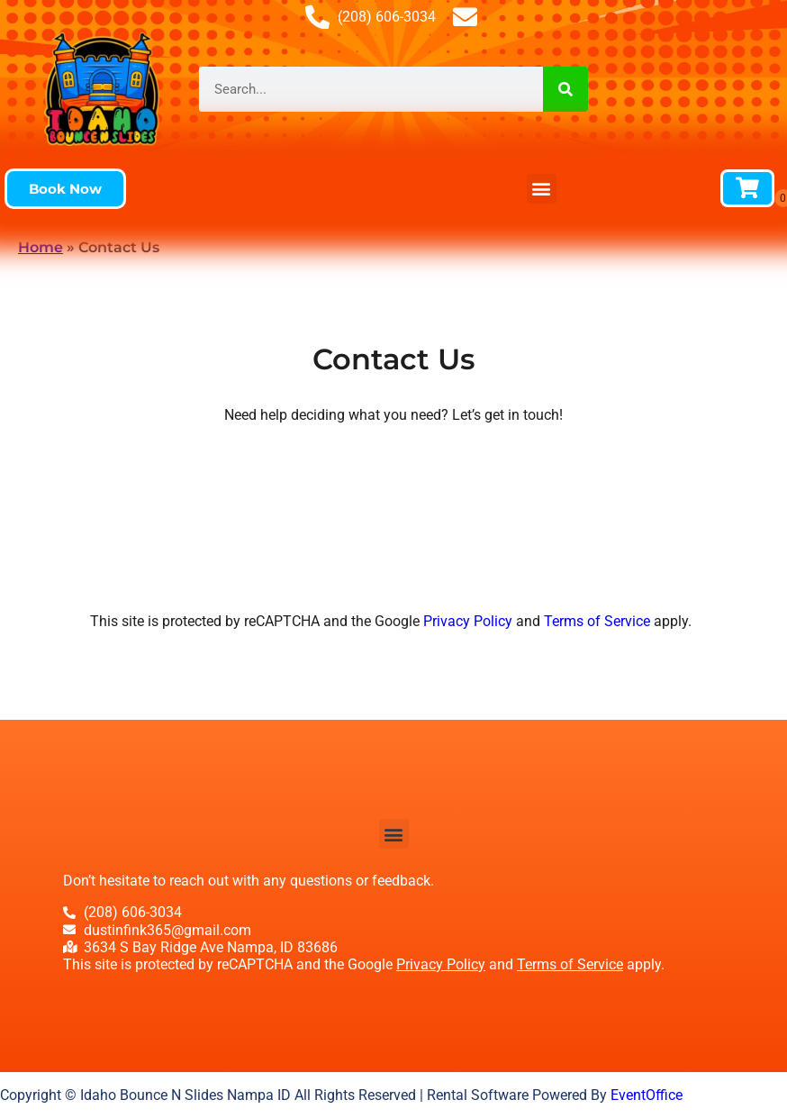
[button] (65, 188)
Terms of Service (597, 621)
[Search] (565, 89)
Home (40, 247)
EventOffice (647, 1095)
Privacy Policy (467, 621)
